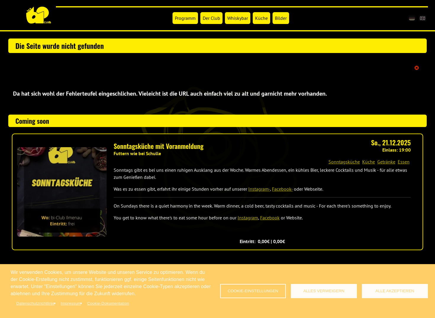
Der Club (211, 18)
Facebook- (282, 189)
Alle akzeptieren (395, 291)
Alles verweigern (323, 291)
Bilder (281, 18)
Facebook (270, 218)
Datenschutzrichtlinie (35, 303)
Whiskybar (237, 18)
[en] (422, 18)
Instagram (248, 218)
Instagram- (259, 189)
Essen (404, 162)
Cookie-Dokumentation (108, 303)
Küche (261, 18)
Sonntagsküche (344, 162)
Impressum (71, 303)
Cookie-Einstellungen (253, 291)
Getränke (386, 162)
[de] (412, 18)
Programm (185, 18)
